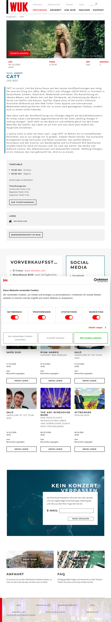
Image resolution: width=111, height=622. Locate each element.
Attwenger (83, 412)
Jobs (81, 5)
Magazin (84, 10)
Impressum (92, 612)
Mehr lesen (21, 381)
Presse (69, 5)
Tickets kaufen (19, 53)
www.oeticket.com (35, 270)
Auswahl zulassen (55, 338)
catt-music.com (20, 221)
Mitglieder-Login (55, 612)
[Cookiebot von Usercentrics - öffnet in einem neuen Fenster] (96, 280)
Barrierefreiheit (67, 605)
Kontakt (98, 10)
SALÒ (78, 352)
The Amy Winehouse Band (55, 413)
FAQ (61, 574)
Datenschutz (43, 605)
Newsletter (54, 5)
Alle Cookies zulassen (91, 338)
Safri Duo (13, 352)
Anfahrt (15, 574)
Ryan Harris (49, 352)
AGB (19, 605)
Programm (40, 10)
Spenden (37, 5)
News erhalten (80, 519)
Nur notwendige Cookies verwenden (20, 338)
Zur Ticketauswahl (23, 202)
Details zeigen (95, 327)
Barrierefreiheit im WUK (26, 235)
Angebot (55, 10)
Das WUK (70, 10)
